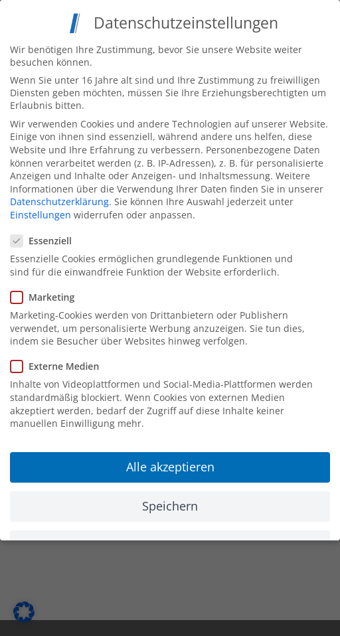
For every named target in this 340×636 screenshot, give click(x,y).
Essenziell (46, 238)
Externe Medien (60, 363)
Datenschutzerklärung (59, 199)
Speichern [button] (170, 503)
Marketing (48, 293)
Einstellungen (40, 211)
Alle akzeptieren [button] (170, 463)
